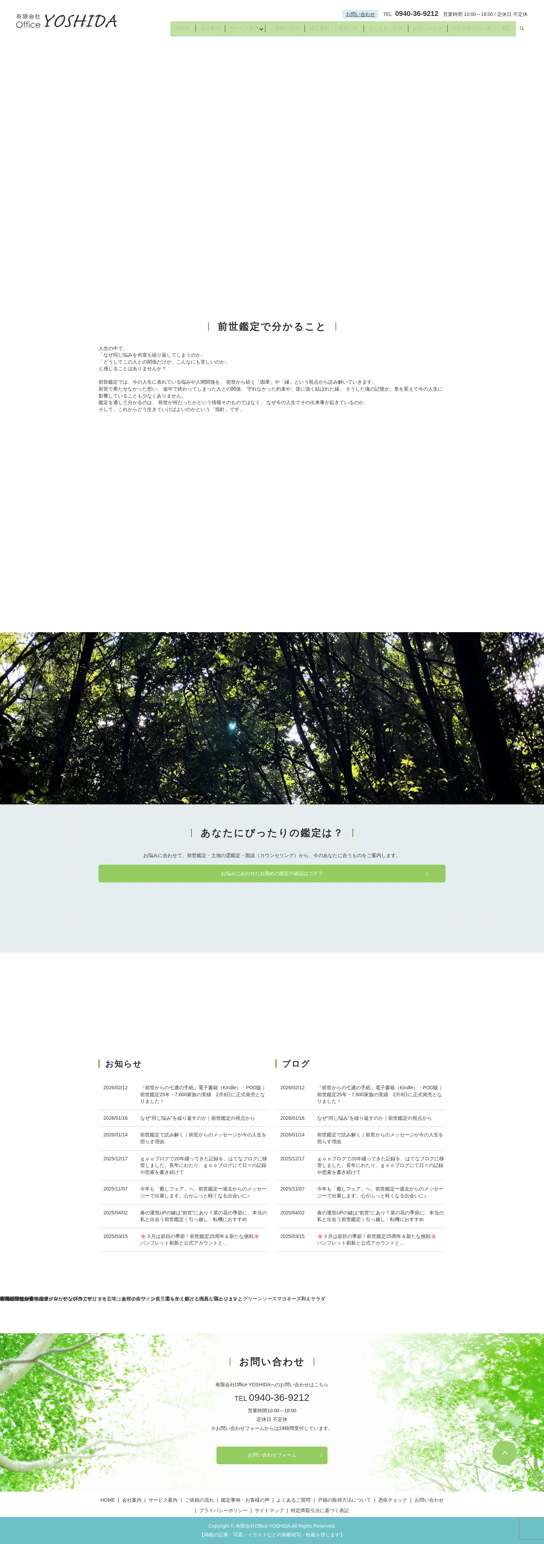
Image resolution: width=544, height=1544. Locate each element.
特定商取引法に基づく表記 (481, 30)
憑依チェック (392, 1500)
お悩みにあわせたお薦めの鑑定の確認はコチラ (272, 873)
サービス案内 (236, 30)
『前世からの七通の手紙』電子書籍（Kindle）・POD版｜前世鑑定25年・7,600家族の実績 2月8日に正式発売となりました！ (203, 1094)
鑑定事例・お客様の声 (329, 30)
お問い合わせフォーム (272, 1455)
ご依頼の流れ (279, 30)
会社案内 (201, 30)
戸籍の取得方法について (344, 1500)
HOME (172, 30)
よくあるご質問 (382, 30)
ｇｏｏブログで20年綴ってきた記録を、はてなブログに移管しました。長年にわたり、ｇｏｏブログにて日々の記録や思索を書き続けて (203, 1165)
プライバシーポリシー (223, 1510)
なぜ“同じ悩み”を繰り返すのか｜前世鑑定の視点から (197, 1118)
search (522, 31)
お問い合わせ (360, 14)
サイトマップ (269, 1510)
